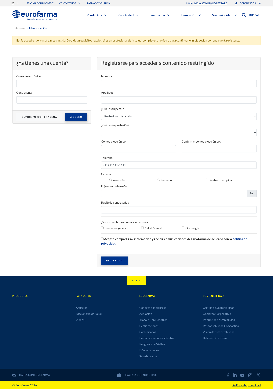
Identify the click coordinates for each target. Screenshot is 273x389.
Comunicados (147, 332)
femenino (167, 180)
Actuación (145, 313)
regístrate (219, 3)
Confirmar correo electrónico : (201, 141)
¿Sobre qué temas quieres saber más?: (125, 222)
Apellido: (107, 92)
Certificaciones (148, 326)
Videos (80, 320)
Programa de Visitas (152, 344)
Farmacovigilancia (99, 3)
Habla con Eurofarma (31, 375)
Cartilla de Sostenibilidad (218, 307)
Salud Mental (153, 228)
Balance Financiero (215, 338)
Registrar (114, 260)
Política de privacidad (246, 385)
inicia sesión (202, 3)
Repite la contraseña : (115, 202)
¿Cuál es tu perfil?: (113, 109)
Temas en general (116, 228)
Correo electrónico (28, 76)
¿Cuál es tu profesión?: (115, 125)
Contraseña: (24, 92)
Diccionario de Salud (89, 313)
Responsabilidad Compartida (221, 326)
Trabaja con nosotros (40, 3)
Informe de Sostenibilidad (219, 320)
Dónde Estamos (149, 350)
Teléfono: (107, 157)
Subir (136, 280)
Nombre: (107, 76)
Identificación (38, 28)
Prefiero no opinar (221, 180)
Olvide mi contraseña (39, 116)
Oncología (192, 228)
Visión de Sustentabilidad (219, 332)
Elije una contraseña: (114, 186)
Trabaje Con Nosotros (153, 320)
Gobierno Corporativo (217, 313)
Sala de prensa (148, 356)
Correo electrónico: (113, 141)
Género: (106, 174)
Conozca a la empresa (152, 307)
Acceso (20, 28)
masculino (119, 180)
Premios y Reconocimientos (156, 338)
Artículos (81, 307)
